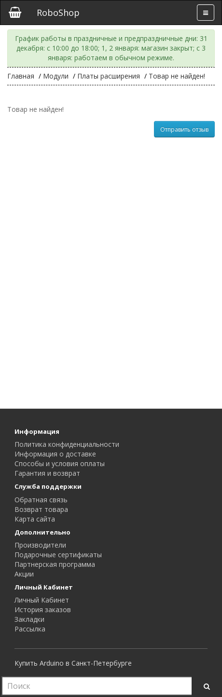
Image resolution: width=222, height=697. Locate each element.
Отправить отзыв (184, 129)
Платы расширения (108, 75)
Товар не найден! (177, 75)
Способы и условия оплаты (59, 463)
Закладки (29, 619)
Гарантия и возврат (47, 473)
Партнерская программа (54, 564)
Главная (20, 75)
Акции (24, 573)
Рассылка (29, 628)
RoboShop (58, 12)
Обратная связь (41, 499)
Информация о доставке (55, 453)
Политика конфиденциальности (66, 444)
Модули (56, 75)
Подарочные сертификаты (58, 554)
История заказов (42, 609)
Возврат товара (41, 509)
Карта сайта (34, 518)
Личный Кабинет (41, 599)
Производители (40, 545)
